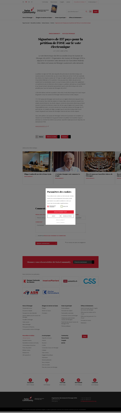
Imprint (57, 222)
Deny (53, 216)
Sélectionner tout (60, 211)
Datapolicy (62, 222)
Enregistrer (67, 216)
